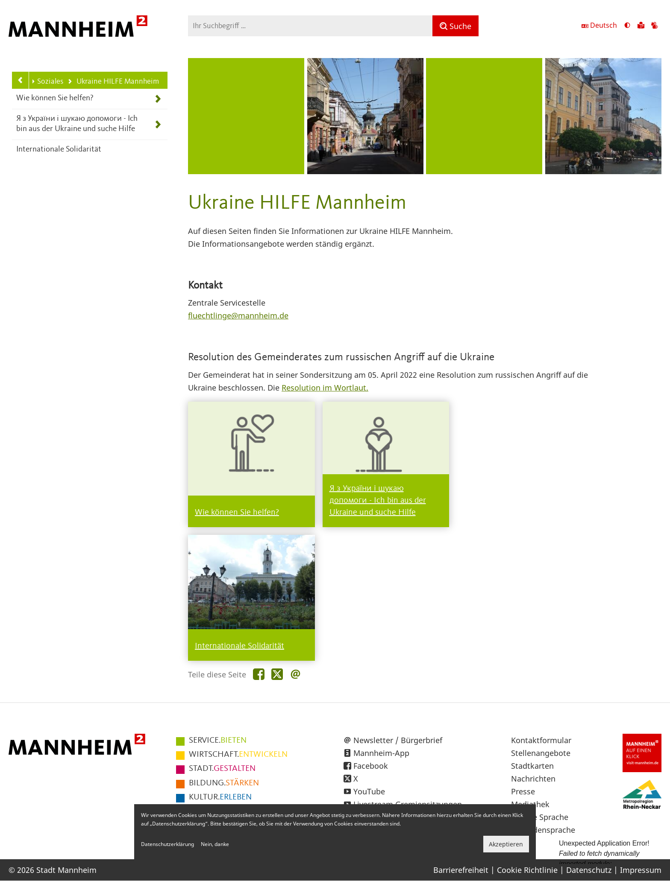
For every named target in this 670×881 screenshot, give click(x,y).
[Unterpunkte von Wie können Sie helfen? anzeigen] (158, 99)
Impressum (640, 870)
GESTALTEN (222, 768)
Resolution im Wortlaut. (325, 387)
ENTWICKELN (238, 754)
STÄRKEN (224, 783)
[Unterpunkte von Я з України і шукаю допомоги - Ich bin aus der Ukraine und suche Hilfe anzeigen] (158, 124)
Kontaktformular (541, 740)
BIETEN (218, 740)
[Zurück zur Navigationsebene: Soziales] (20, 80)
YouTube (369, 791)
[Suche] (455, 25)
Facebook (370, 766)
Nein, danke (215, 844)
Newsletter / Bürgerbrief (397, 740)
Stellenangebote (540, 753)
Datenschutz (588, 870)
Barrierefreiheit (460, 870)
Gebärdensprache (543, 830)
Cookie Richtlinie (527, 870)
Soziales (46, 81)
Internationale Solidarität (58, 150)
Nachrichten (533, 778)
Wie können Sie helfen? (55, 98)
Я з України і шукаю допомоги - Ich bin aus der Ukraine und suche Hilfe (77, 124)
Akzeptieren (506, 844)
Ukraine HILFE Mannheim (113, 82)
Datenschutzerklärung (167, 844)
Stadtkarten (532, 766)
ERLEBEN (220, 797)
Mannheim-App (381, 753)
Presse (523, 791)
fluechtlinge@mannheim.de (238, 315)
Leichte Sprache (539, 817)
